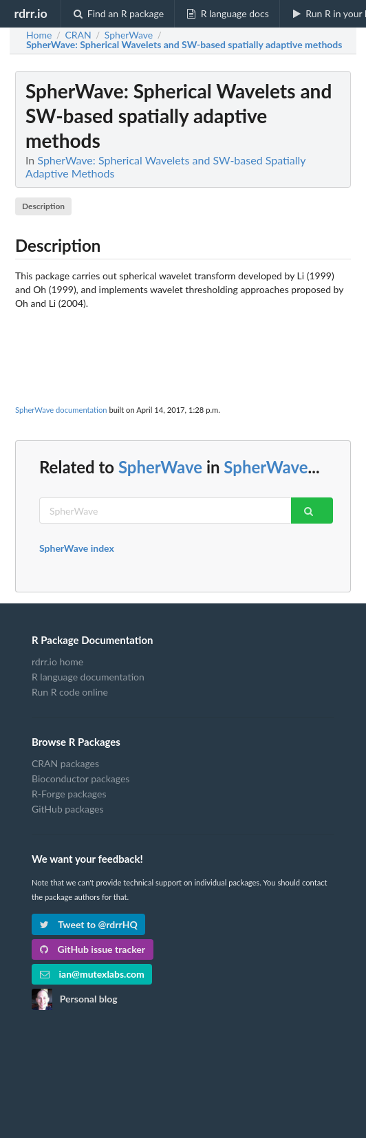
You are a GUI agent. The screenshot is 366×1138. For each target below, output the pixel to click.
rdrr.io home (57, 661)
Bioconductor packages (80, 778)
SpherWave (160, 467)
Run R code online (70, 692)
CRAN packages (65, 763)
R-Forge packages (69, 793)
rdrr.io (30, 13)
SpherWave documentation (61, 409)
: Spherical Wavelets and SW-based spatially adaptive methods (184, 45)
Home (39, 35)
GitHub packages (68, 809)
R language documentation (88, 677)
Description (43, 206)
